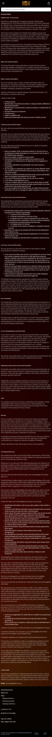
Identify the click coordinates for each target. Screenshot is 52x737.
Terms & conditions (36, 733)
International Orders (8, 701)
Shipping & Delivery (8, 698)
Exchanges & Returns (8, 704)
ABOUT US (4, 693)
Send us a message (8, 713)
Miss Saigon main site (8, 722)
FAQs (2, 696)
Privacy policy (45, 733)
